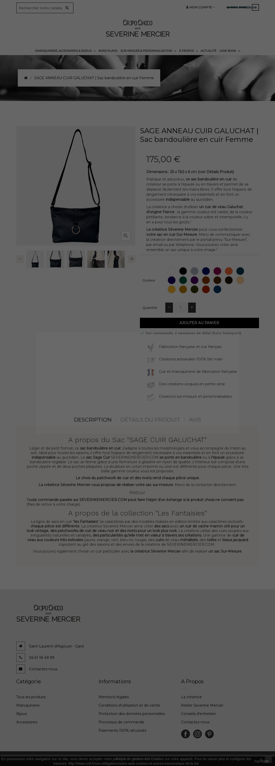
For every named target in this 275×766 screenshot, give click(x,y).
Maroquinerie (28, 705)
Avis (195, 420)
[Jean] (218, 289)
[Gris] (195, 271)
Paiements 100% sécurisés (122, 730)
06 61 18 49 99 (41, 657)
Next (131, 259)
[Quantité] (180, 308)
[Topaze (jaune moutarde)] (172, 289)
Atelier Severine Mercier (202, 705)
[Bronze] (195, 289)
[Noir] (183, 271)
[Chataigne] (218, 280)
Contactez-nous (43, 669)
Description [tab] (93, 420)
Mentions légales (114, 697)
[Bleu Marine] (206, 271)
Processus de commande (121, 722)
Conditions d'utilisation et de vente (129, 705)
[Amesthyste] (172, 280)
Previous (20, 259)
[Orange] (229, 271)
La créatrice (191, 697)
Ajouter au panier (199, 323)
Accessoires (26, 722)
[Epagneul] (206, 280)
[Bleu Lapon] (240, 271)
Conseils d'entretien (198, 713)
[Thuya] (183, 280)
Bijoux (21, 713)
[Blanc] (172, 271)
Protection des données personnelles (132, 713)
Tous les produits (31, 697)
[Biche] (240, 280)
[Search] (41, 8)
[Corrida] (206, 289)
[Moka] (229, 280)
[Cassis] (195, 280)
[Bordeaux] (218, 271)
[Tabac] (183, 289)
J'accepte (261, 761)
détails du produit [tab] (150, 420)
